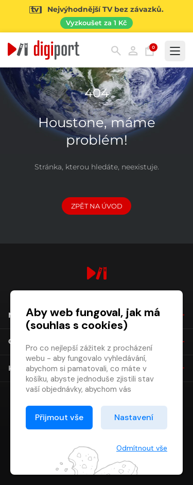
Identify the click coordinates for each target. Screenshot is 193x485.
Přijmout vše (59, 417)
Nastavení (133, 417)
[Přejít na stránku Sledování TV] (96, 16)
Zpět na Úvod (96, 206)
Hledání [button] (116, 50)
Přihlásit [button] (133, 50)
